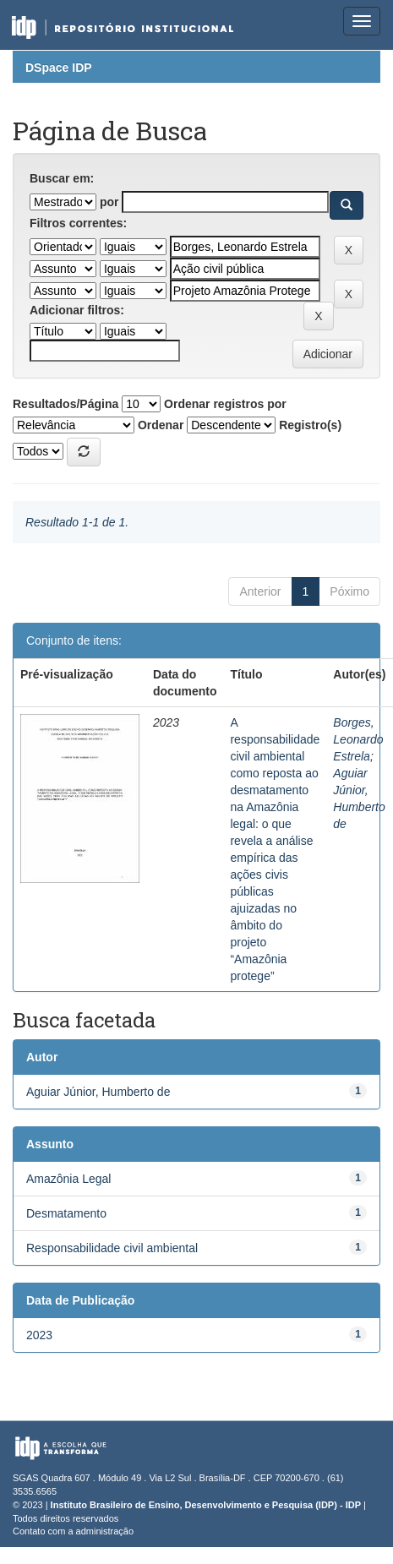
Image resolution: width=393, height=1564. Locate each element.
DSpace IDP (58, 67)
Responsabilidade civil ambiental (112, 1248)
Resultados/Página (65, 404)
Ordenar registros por (225, 404)
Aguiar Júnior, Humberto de (98, 1091)
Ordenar (160, 425)
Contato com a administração (73, 1531)
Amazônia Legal (68, 1178)
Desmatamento (66, 1213)
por (109, 202)
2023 (39, 1335)
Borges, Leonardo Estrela (358, 739)
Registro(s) (310, 425)
